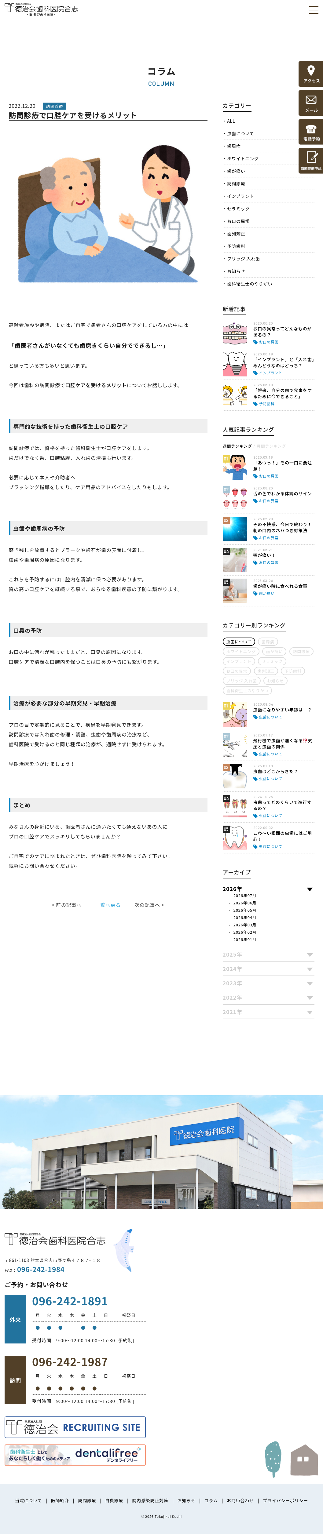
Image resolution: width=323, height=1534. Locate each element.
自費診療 (114, 1500)
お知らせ (236, 271)
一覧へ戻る (108, 904)
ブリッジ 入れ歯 (243, 259)
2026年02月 (245, 932)
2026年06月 (245, 903)
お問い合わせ (240, 1500)
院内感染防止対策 (150, 1500)
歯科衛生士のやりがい (249, 284)
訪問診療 (236, 183)
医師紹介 (60, 1500)
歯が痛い (236, 171)
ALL (231, 121)
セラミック (238, 208)
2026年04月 (245, 917)
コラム (211, 1500)
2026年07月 (245, 895)
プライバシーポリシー (285, 1500)
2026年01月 (245, 939)
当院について (28, 1500)
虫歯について (240, 133)
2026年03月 (245, 925)
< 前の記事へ (67, 904)
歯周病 (233, 146)
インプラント (240, 196)
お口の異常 (238, 221)
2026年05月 (245, 910)
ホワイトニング (243, 158)
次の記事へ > (149, 904)
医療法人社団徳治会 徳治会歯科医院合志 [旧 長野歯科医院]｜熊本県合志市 (41, 9)
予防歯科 (236, 246)
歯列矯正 (236, 234)
